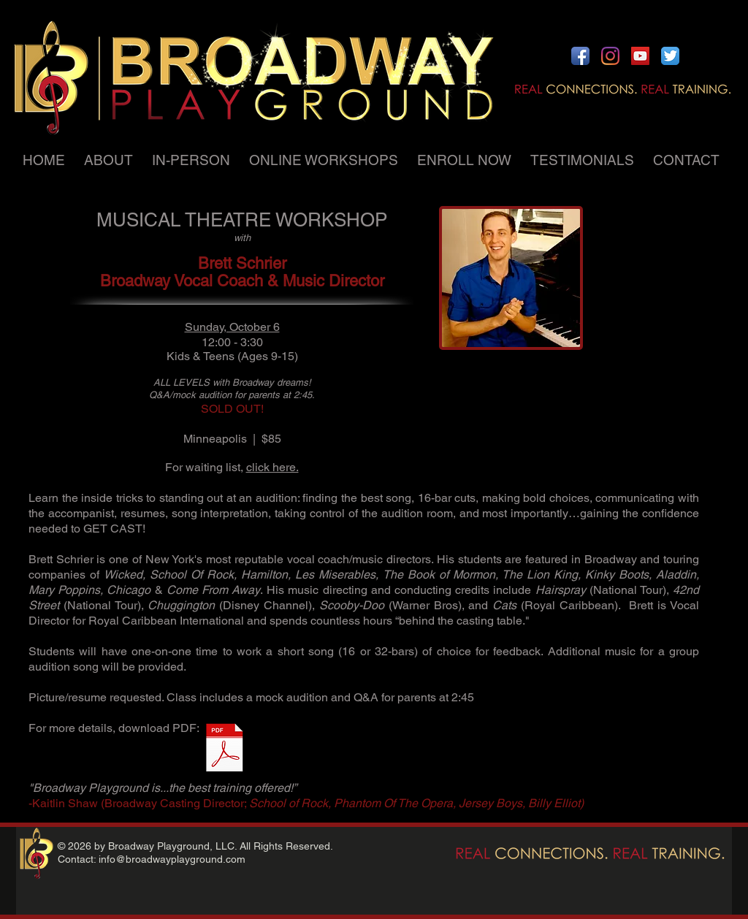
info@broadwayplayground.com (172, 859)
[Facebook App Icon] (580, 56)
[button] (111, 160)
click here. (272, 467)
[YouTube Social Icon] (640, 56)
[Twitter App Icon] (670, 56)
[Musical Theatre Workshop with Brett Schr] (224, 749)
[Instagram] (610, 56)
